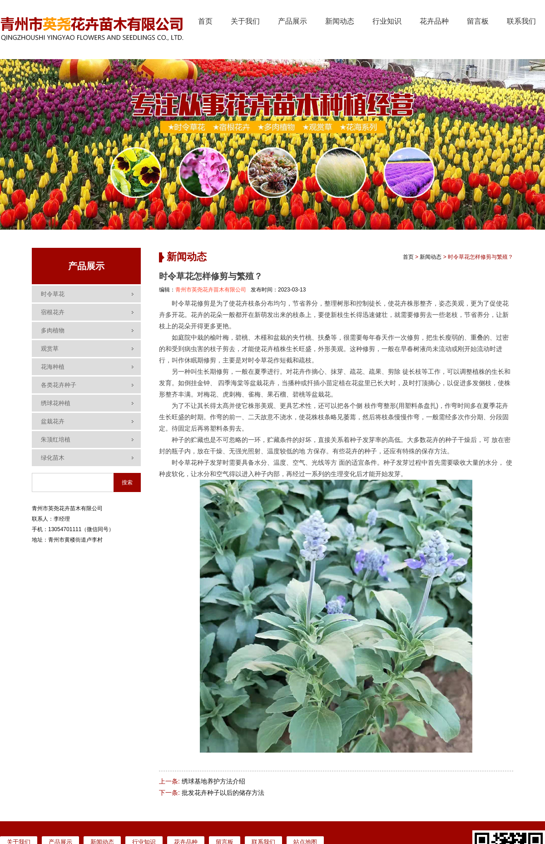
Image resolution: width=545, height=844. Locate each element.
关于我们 (245, 21)
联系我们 (521, 21)
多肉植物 (52, 330)
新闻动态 (339, 21)
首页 (205, 21)
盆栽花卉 (52, 421)
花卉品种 (434, 21)
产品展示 (292, 21)
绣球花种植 (55, 403)
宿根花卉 (52, 312)
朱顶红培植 (55, 439)
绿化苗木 (52, 457)
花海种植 (52, 366)
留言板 (478, 21)
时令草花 (52, 294)
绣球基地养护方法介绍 (213, 781)
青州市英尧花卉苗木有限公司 (210, 289)
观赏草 (50, 348)
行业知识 (386, 21)
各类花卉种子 (58, 385)
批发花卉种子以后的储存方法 (223, 792)
